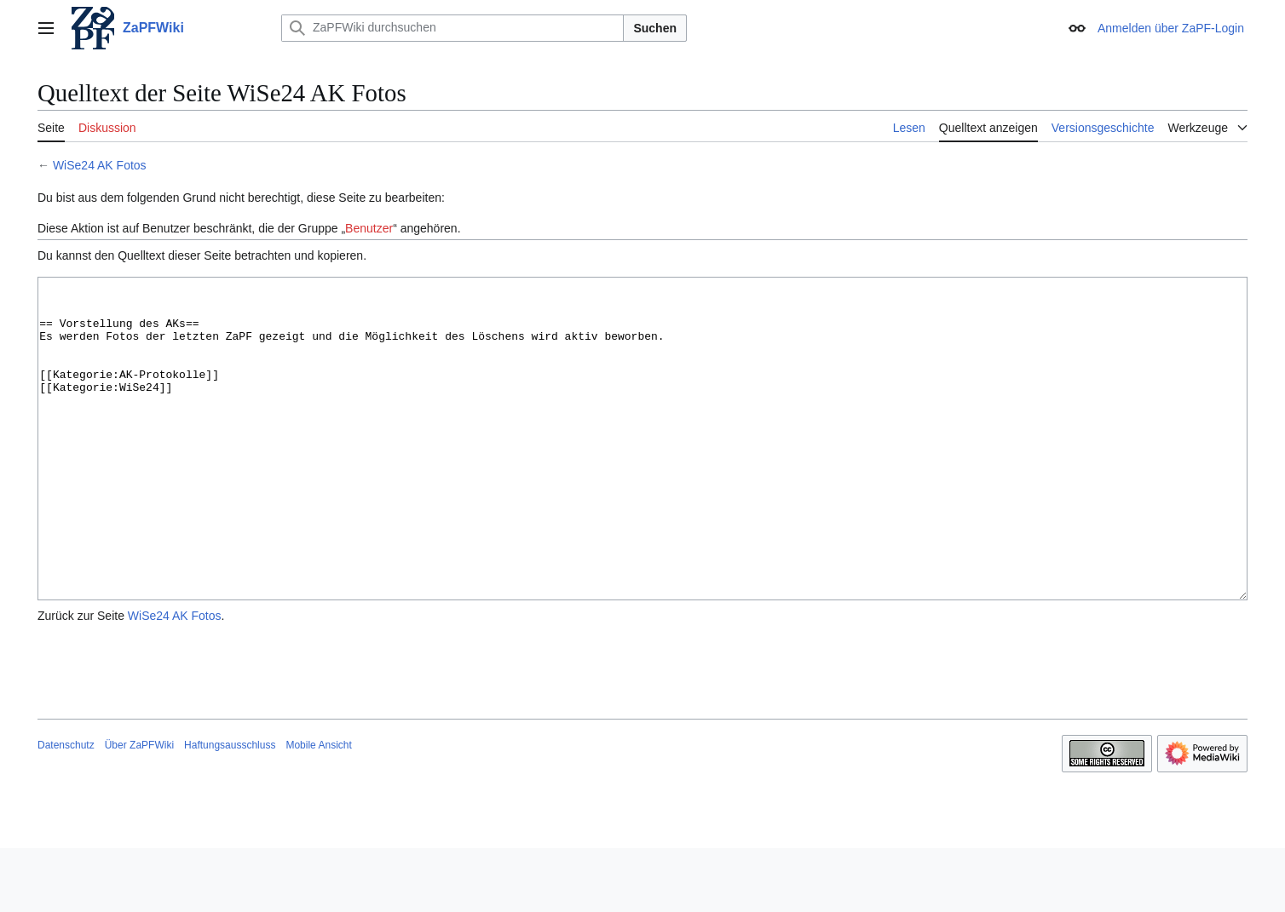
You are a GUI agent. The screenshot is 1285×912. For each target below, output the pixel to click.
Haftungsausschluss (229, 809)
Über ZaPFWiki (139, 809)
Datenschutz (66, 809)
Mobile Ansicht (318, 809)
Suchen (655, 28)
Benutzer (369, 228)
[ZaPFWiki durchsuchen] (452, 28)
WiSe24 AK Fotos (100, 165)
